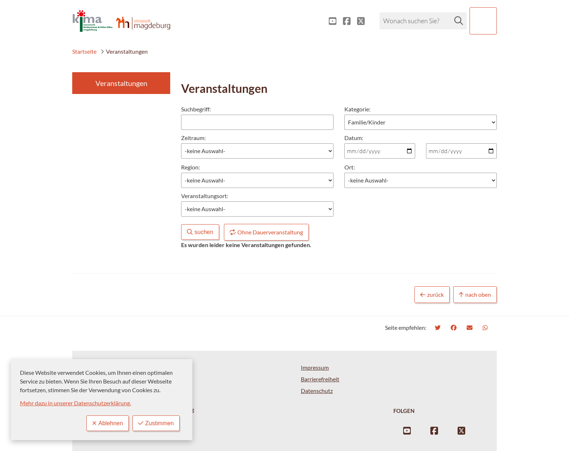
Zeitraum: (193, 137)
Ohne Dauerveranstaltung (266, 232)
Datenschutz (317, 390)
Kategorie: (357, 109)
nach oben (475, 295)
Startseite (84, 51)
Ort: (349, 167)
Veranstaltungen (124, 51)
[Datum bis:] (461, 151)
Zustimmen (156, 423)
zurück (432, 295)
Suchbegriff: (196, 109)
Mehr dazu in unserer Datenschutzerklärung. (75, 402)
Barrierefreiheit (320, 379)
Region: (190, 167)
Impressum (315, 367)
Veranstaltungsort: (204, 195)
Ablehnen (107, 423)
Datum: (353, 137)
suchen (200, 232)
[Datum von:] (379, 151)
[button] (483, 20)
